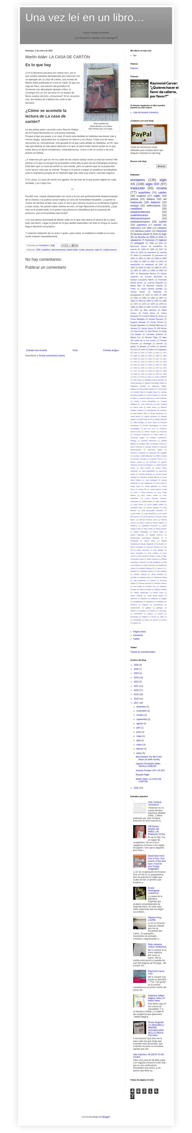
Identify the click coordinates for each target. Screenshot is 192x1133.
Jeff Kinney (162, 328)
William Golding (161, 589)
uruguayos (162, 349)
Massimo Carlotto (155, 286)
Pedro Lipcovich (143, 550)
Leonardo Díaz (136, 508)
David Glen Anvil (145, 419)
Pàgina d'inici (139, 631)
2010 (161, 243)
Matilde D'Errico (156, 535)
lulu (135, 55)
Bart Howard (162, 404)
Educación (161, 231)
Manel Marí (135, 286)
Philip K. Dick (155, 556)
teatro (151, 349)
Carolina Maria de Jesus (153, 316)
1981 (136, 270)
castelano (160, 602)
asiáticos (144, 598)
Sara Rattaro (161, 571)
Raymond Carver (138, 246)
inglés (157, 195)
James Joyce (147, 328)
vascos (135, 623)
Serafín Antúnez (140, 574)
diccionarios (158, 605)
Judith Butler (147, 501)
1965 (148, 301)
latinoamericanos (58, 250)
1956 (153, 298)
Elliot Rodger (138, 422)
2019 (155, 234)
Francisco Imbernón (141, 435)
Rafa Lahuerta (152, 559)
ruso (135, 349)
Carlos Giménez (150, 416)
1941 (135, 365)
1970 (150, 368)
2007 (153, 261)
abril (138, 740)
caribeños (150, 602)
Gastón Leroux (158, 444)
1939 (165, 362)
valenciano (135, 228)
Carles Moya (149, 313)
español (157, 225)
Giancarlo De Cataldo (158, 453)
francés (133, 249)
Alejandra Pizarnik (138, 386)
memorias (163, 611)
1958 (165, 365)
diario (136, 255)
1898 (157, 356)
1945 (150, 365)
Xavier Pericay (136, 596)
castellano (45, 250)
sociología (137, 620)
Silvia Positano (157, 574)
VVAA (132, 289)
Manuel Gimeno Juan (148, 520)
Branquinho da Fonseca (157, 410)
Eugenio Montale (138, 322)
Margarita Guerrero (149, 526)
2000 (164, 258)
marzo (139, 744)
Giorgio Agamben (138, 325)
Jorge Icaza (135, 486)
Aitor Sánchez (149, 310)
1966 (142, 368)
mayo (139, 736)
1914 (150, 359)
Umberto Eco (150, 586)
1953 (157, 365)
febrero (140, 749)
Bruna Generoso (157, 413)
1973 (144, 304)
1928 (38, 250)
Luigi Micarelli (149, 514)
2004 (144, 261)
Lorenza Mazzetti (155, 283)
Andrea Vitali (138, 392)
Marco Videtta (158, 523)
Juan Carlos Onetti (149, 495)
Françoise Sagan (137, 438)
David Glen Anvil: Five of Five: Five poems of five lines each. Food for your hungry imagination (157, 862)
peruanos (90, 250)
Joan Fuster (138, 331)
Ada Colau (137, 380)
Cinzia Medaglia (137, 319)
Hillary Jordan (161, 456)
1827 (143, 353)
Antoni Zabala (152, 395)
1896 (150, 356)
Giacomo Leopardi (137, 453)
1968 (156, 267)
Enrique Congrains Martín (142, 280)
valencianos (153, 205)
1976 (153, 304)
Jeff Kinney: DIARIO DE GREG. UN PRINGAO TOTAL (156, 830)
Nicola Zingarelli (147, 544)
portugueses (135, 295)
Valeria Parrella (145, 589)
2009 (152, 237)
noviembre (141, 711)
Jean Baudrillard (148, 471)
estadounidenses (140, 211)
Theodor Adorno (160, 583)
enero (139, 753)
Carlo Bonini (135, 416)
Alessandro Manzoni (147, 389)
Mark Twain (148, 529)
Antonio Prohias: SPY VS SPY (150, 770)
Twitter (136, 639)
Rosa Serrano (149, 565)
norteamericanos (140, 221)
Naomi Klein (149, 541)
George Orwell (151, 447)
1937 (157, 362)
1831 (150, 353)
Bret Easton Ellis (140, 413)
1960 (140, 267)
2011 (156, 307)
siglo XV (163, 617)
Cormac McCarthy (153, 277)
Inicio (75, 350)
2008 (151, 243)
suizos (164, 620)
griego (133, 346)
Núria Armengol (136, 547)
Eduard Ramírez (156, 319)
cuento (163, 221)
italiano (151, 199)
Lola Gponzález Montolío (152, 510)
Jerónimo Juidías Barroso (150, 477)
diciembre (141, 706)
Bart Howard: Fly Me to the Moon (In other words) (149, 758)
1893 (142, 356)
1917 (157, 359)
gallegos (159, 608)
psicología (134, 617)
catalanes (162, 228)
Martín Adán (72, 250)
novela (82, 250)
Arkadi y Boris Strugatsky (145, 401)
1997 (157, 374)
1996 (153, 270)
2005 (149, 228)
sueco (147, 620)
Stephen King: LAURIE (155, 918)
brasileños (157, 246)
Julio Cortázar (161, 501)
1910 (142, 359)
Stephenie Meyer (160, 577)
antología (147, 343)
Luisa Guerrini (148, 517)
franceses (150, 240)
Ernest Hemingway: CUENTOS (154, 891)
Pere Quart (142, 556)
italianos (155, 202)
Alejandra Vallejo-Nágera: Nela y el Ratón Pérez (156, 998)
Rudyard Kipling (145, 568)
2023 (136, 677)
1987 (148, 258)
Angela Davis (152, 392)
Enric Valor (152, 422)
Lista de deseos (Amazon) (145, 112)
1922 (165, 359)
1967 (156, 301)
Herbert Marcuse (156, 325)
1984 (150, 371)
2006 (152, 249)
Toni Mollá (137, 586)
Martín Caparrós (137, 535)
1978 (161, 304)
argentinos (142, 225)
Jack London (145, 468)
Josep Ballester (151, 486)
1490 (135, 353)
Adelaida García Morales (154, 380)
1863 (157, 353)
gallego (148, 608)
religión (144, 617)
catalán (162, 192)
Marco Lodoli (144, 523)
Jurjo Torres (138, 504)
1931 (135, 362)
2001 (135, 377)
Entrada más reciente (36, 350)
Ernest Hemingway (150, 425)
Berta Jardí (138, 407)
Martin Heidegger (141, 532)
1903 (135, 359)
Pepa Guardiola (136, 553)
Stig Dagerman (140, 580)
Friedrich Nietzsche (148, 441)
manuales (147, 255)
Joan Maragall (151, 480)
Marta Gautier (161, 529)
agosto (139, 723)
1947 (161, 264)
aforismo (133, 598)
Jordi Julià (160, 483)
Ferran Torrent (156, 322)
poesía (134, 199)
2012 (161, 249)
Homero (133, 328)
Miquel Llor (135, 337)
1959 (135, 368)
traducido (137, 188)
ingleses (163, 240)
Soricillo (133, 577)
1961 (148, 267)
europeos (137, 180)
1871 (165, 353)
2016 (160, 237)
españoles (144, 192)
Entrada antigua (111, 350)
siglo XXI (152, 184)
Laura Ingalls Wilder (155, 504)
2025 (136, 669)
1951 (136, 298)
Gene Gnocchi (136, 447)
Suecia (152, 580)
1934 (142, 362)
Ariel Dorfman (161, 398)
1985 (157, 371)
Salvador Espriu (146, 571)
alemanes (152, 252)
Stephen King (145, 577)
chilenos (133, 605)
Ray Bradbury (154, 562)
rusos (143, 349)
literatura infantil (141, 234)
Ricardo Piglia (151, 337)
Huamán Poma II (157, 459)
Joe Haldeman (146, 483)
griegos (143, 346)
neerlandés (138, 614)
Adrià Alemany (136, 383)
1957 (161, 298)
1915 (147, 295)
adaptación (135, 240)
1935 (150, 362)
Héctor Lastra (136, 462)
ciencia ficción (137, 292)
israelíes (142, 611)
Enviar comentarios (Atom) (52, 355)
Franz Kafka (159, 435)
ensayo (134, 205)
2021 (136, 310)
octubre (140, 715)
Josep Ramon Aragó (158, 489)
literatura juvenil (143, 231)
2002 (136, 261)
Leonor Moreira (153, 508)
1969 (164, 301)
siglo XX (98, 250)
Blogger (106, 1117)
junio (139, 732)
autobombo (135, 264)
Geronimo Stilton (155, 450)
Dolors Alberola (161, 419)
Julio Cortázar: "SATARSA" (155, 803)
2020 (164, 307)
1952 (144, 298)
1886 (135, 356)
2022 (149, 377)
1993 (144, 270)
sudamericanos (109, 250)
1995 (150, 374)
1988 (135, 374)
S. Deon (158, 568)
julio (138, 727)
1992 (148, 307)
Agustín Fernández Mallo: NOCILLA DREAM (148, 764)
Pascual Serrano (153, 547)
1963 (140, 301)
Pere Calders (153, 553)
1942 (132, 258)
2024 (136, 673)
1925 (156, 295)
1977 (135, 371)
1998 (156, 258)
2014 (132, 252)
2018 (141, 252)
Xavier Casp (158, 593)
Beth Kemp (151, 407)
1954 (140, 258)
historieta (157, 292)
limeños (152, 611)
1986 (165, 371)
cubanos (145, 605)
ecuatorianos (135, 608)
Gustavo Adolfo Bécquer (142, 456)
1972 (136, 304)
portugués (139, 243)
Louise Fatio (135, 514)
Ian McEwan (151, 462)
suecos (155, 620)
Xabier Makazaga (141, 593)
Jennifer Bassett (145, 474)
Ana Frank (162, 389)
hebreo (133, 611)
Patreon (134, 68)
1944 (142, 365)
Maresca (133, 526)
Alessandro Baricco (147, 273)
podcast (163, 346)
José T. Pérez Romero (143, 492)
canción (159, 343)
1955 (132, 267)
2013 (161, 261)
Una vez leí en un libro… (84, 17)
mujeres (141, 195)
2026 (136, 665)
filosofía (141, 237)
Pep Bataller (159, 550)
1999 (165, 374)
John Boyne (153, 331)
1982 (142, 371)
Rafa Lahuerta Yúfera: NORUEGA (157, 945)
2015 (142, 377)
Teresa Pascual (145, 583)
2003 (161, 270)
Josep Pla (142, 489)
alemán (163, 252)
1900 (165, 356)
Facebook (138, 635)
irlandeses (149, 264)
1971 (164, 267)
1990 (140, 307)
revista (153, 617)
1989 (132, 307)
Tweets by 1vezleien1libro (142, 652)
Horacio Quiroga (139, 459)
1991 (142, 374)
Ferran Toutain (150, 432)
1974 (157, 368)
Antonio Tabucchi (146, 398)
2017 (132, 273)
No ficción (160, 544)
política (150, 614)
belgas (164, 598)
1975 (165, 368)
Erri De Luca (149, 429)
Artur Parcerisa (147, 404)
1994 (143, 249)
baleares (154, 598)
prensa (160, 614)
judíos (153, 346)
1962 (132, 301)
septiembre (142, 719)
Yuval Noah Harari (155, 596)
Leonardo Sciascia (154, 334)
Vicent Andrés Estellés (152, 289)
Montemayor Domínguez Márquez (144, 538)
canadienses (138, 602)
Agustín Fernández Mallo (154, 383)
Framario (163, 432)
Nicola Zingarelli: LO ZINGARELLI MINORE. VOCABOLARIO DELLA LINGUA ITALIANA (156, 1029)
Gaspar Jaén (144, 444)
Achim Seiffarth (161, 377)
